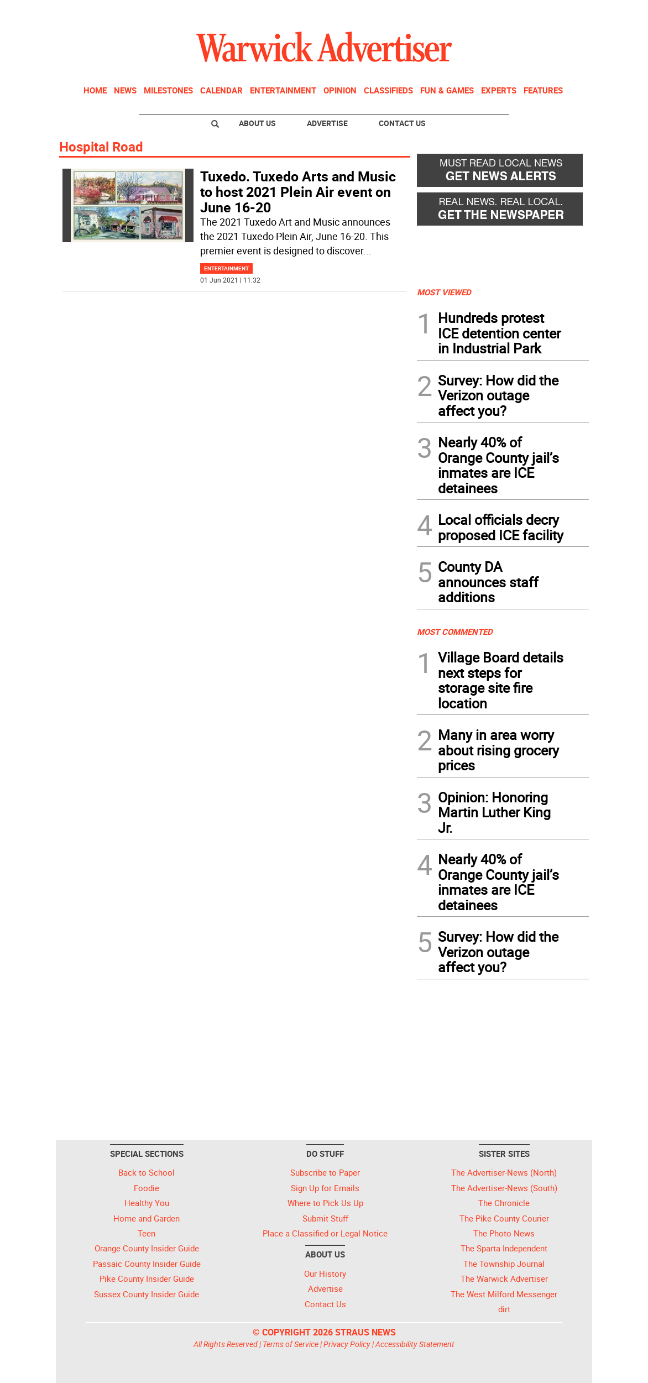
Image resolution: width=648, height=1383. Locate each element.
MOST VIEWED (444, 292)
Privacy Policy (346, 1344)
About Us (257, 123)
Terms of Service (290, 1344)
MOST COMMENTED (455, 631)
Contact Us (402, 123)
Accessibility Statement (414, 1344)
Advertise (327, 123)
